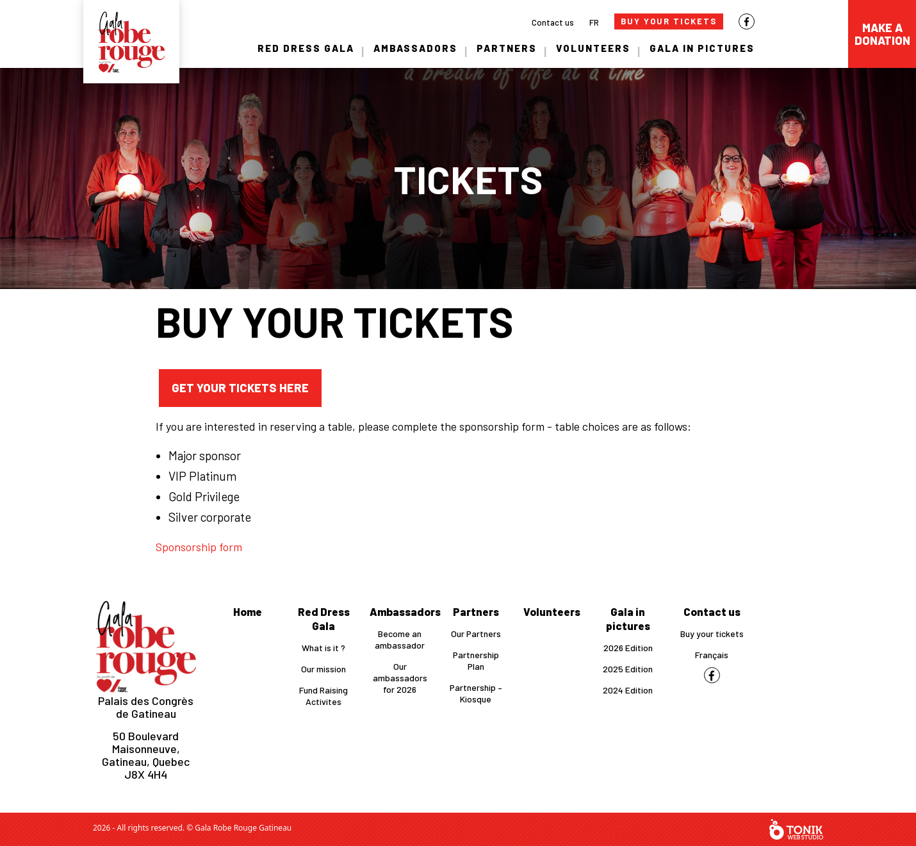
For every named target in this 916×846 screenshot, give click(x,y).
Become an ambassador (400, 639)
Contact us (553, 22)
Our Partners (476, 633)
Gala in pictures (702, 48)
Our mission (323, 668)
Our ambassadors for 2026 (400, 678)
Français (711, 654)
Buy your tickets (712, 633)
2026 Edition (628, 647)
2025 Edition (628, 668)
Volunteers (593, 48)
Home (247, 611)
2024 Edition (628, 689)
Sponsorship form (199, 547)
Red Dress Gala (306, 48)
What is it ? (323, 647)
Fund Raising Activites (323, 695)
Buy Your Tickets (669, 21)
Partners (507, 48)
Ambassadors (415, 48)
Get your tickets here (240, 388)
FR (594, 22)
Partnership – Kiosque (476, 693)
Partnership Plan (476, 660)
